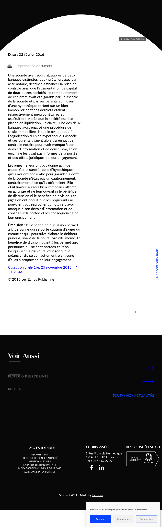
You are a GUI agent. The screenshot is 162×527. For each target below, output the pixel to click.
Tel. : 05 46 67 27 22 (99, 461)
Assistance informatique (39, 471)
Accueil (12, 17)
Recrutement (39, 454)
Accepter (100, 519)
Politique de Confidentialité (40, 458)
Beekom (97, 495)
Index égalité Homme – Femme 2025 (39, 468)
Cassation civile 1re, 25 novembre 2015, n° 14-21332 (42, 269)
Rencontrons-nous (157, 263)
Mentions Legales (40, 461)
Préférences (146, 519)
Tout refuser (123, 519)
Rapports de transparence (39, 464)
